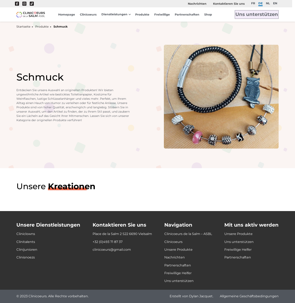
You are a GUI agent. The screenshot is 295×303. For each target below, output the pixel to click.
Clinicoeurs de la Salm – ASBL (188, 234)
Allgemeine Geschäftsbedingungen (249, 296)
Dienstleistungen (114, 14)
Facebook (17, 4)
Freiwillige (162, 14)
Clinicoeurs (88, 14)
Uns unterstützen (261, 14)
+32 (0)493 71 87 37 (108, 242)
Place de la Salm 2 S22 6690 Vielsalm (122, 234)
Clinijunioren (26, 250)
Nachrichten (197, 4)
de (260, 3)
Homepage (66, 14)
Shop (208, 14)
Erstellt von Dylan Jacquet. (191, 296)
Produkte (142, 14)
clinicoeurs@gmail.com (112, 250)
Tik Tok (32, 4)
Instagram (24, 4)
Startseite (23, 26)
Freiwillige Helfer (178, 273)
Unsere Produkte (178, 250)
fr (253, 3)
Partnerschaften (187, 14)
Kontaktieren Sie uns (229, 4)
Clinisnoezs (25, 257)
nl (268, 3)
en (275, 3)
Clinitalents (25, 242)
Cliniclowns (25, 234)
